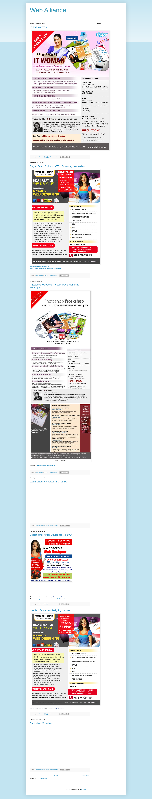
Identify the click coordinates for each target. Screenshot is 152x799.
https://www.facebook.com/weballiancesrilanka (53, 599)
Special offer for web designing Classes (50, 610)
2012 (99, 58)
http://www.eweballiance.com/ (39, 266)
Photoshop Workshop (41, 723)
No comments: (54, 157)
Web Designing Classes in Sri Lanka (48, 481)
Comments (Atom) (43, 778)
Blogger (83, 789)
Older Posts (86, 775)
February (102, 50)
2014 (99, 48)
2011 (99, 61)
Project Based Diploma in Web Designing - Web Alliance (58, 166)
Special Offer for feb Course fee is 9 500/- (51, 535)
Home (56, 775)
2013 (99, 56)
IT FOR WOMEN (38, 27)
